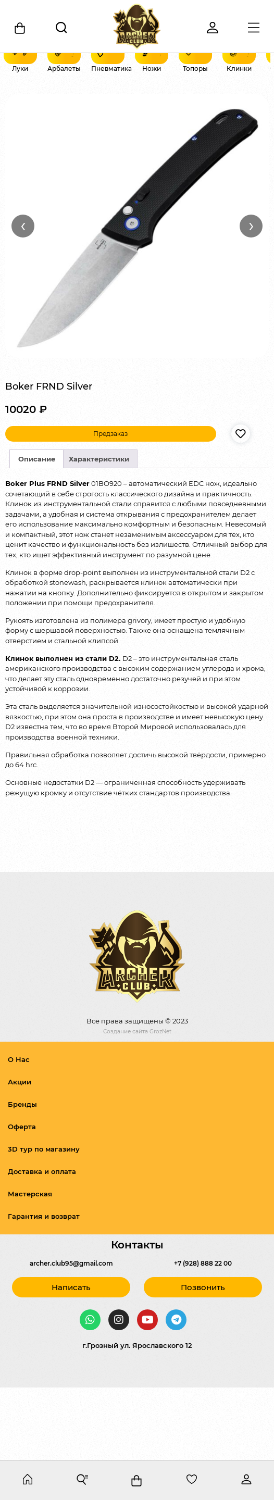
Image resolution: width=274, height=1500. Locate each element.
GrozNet (160, 1105)
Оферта (22, 1199)
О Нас (19, 1132)
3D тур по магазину (44, 1222)
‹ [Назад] (23, 298)
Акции (19, 1155)
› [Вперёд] (251, 298)
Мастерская (30, 1266)
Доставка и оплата (42, 1244)
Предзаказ (110, 506)
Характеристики (99, 532)
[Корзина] (20, 28)
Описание (36, 532)
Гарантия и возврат (44, 1289)
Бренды (22, 1177)
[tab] (36, 532)
